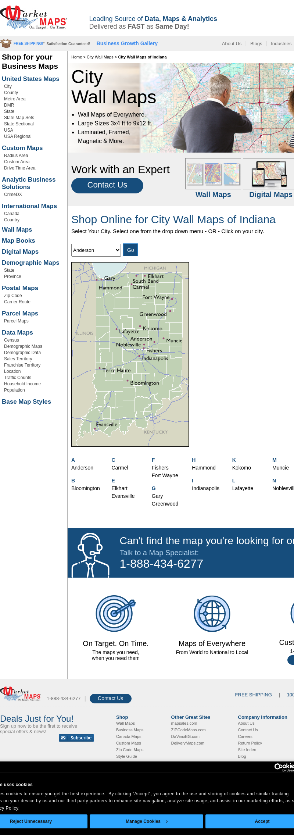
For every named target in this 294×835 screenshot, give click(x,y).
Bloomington (85, 488)
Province (12, 276)
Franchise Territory (22, 365)
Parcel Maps (20, 313)
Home (76, 57)
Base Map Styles (26, 401)
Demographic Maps (31, 262)
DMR (9, 105)
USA (8, 130)
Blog (242, 756)
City (8, 86)
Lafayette (243, 488)
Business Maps (130, 730)
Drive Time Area (19, 168)
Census (11, 340)
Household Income (22, 383)
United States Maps (31, 78)
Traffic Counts (17, 377)
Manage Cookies (147, 821)
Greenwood (165, 504)
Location (12, 371)
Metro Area (15, 98)
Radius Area (16, 155)
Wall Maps (17, 229)
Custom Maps (22, 147)
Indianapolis (205, 488)
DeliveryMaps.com (187, 743)
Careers (245, 736)
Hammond (204, 468)
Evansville (123, 496)
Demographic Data (22, 352)
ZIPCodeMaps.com (188, 730)
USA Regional (18, 136)
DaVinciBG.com (185, 736)
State (9, 111)
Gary (157, 496)
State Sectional (19, 123)
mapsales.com (184, 723)
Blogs (256, 43)
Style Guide (126, 756)
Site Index (247, 749)
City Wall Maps (100, 57)
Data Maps (17, 332)
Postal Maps (20, 288)
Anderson (82, 468)
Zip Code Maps (130, 749)
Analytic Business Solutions (28, 183)
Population (14, 390)
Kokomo (241, 468)
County (11, 92)
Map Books (18, 240)
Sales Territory (18, 358)
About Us (231, 43)
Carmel (119, 468)
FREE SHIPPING (253, 694)
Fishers (160, 468)
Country (11, 219)
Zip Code (13, 295)
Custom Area (16, 161)
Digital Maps (20, 251)
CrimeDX (13, 194)
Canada (11, 213)
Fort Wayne (165, 475)
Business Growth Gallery (127, 43)
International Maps (29, 206)
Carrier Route (17, 301)
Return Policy (250, 743)
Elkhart (119, 488)
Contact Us (107, 184)
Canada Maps (128, 736)
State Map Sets (19, 117)
